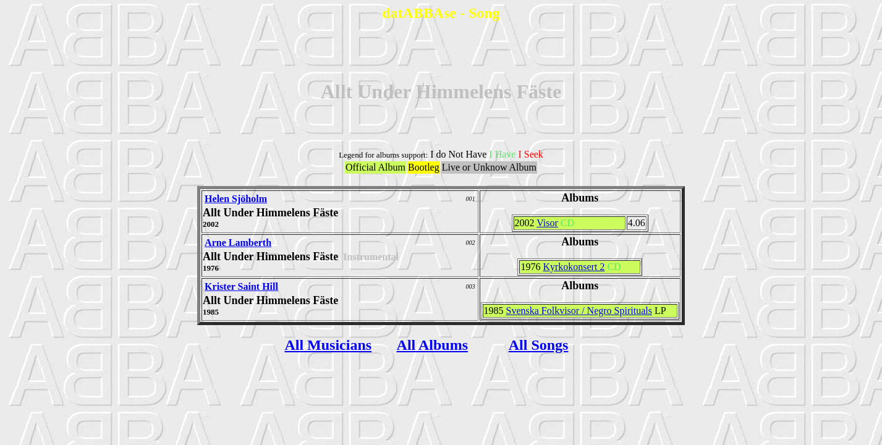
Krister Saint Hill (241, 286)
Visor (547, 223)
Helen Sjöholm (236, 198)
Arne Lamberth (238, 242)
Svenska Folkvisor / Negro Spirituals (579, 310)
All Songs (539, 345)
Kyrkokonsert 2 (573, 266)
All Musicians (327, 345)
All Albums (432, 345)
